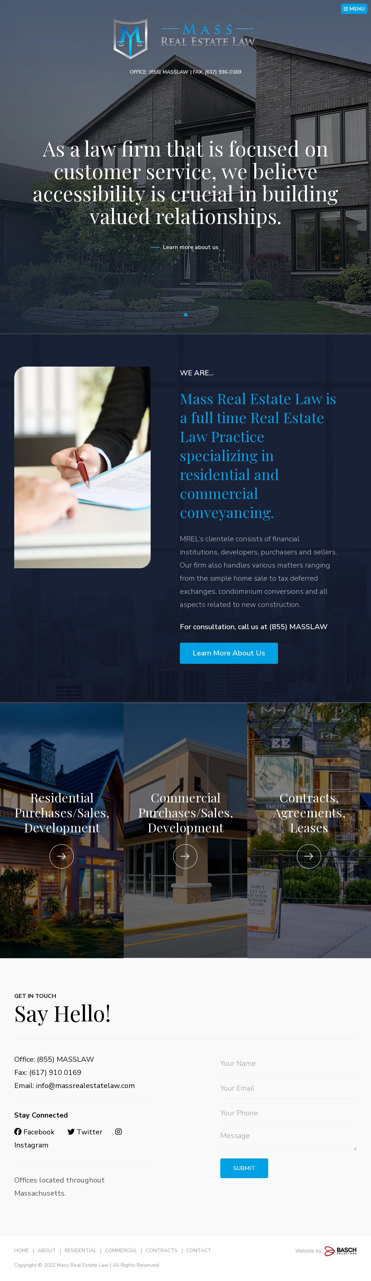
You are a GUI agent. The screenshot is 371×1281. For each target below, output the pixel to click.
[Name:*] (288, 1063)
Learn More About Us (229, 653)
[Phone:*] (288, 1113)
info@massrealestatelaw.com (85, 1086)
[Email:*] (288, 1088)
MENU (354, 8)
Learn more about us (191, 247)
